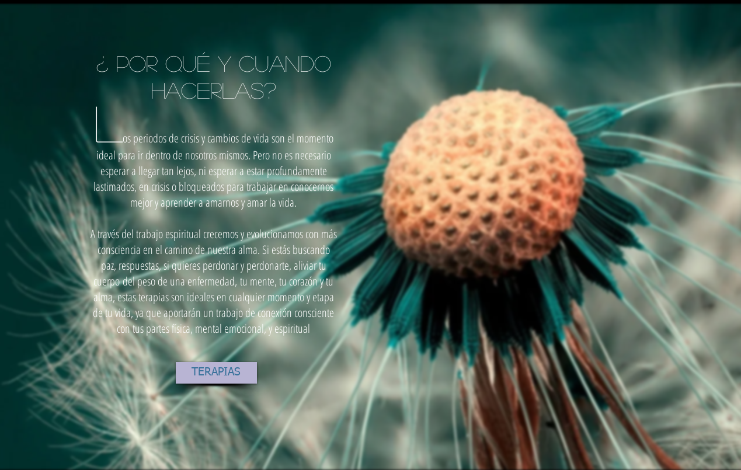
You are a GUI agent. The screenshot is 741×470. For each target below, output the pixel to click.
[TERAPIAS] (216, 373)
